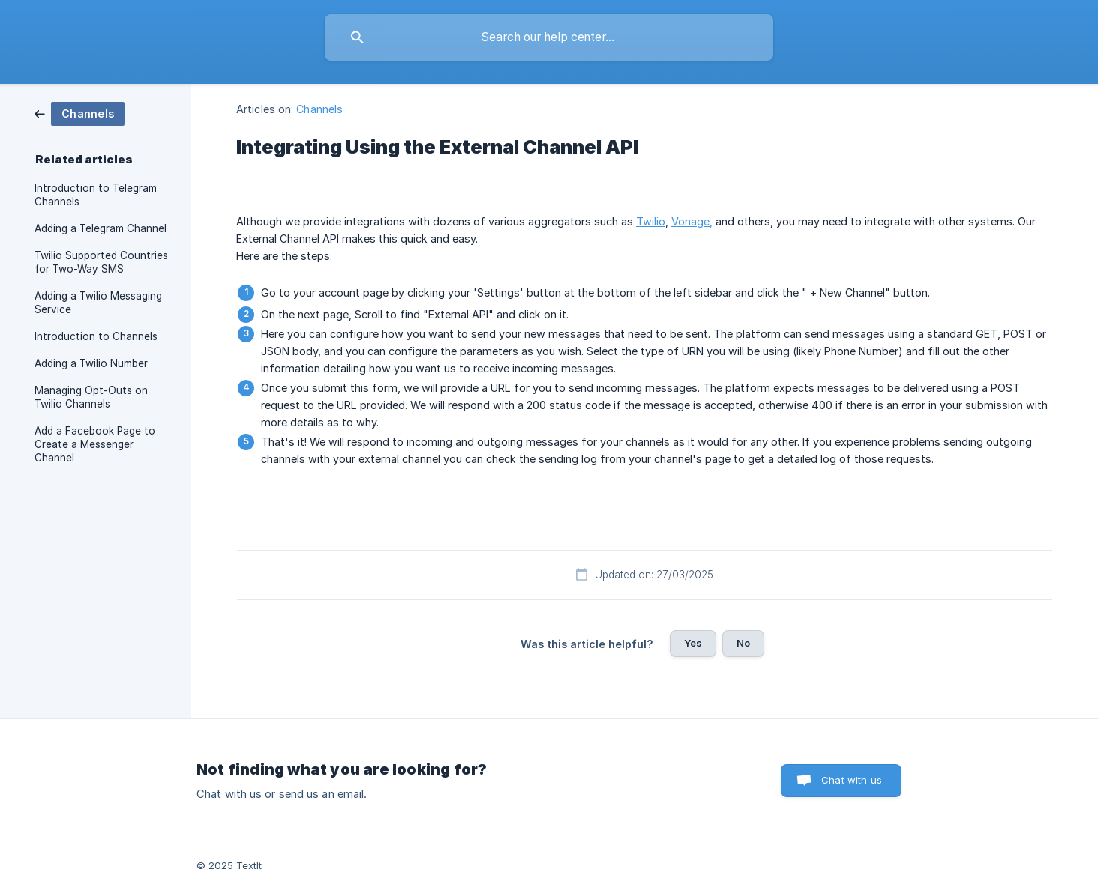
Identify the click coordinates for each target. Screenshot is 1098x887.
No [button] (743, 643)
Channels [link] (319, 109)
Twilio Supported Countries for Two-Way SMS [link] (101, 262)
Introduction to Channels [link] (96, 336)
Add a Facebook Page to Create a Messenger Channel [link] (94, 444)
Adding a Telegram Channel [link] (100, 228)
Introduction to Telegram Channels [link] (95, 195)
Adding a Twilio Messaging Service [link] (98, 302)
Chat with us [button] (851, 780)
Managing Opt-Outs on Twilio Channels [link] (91, 397)
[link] (79, 113)
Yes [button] (693, 643)
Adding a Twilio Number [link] (91, 363)
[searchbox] (549, 37)
